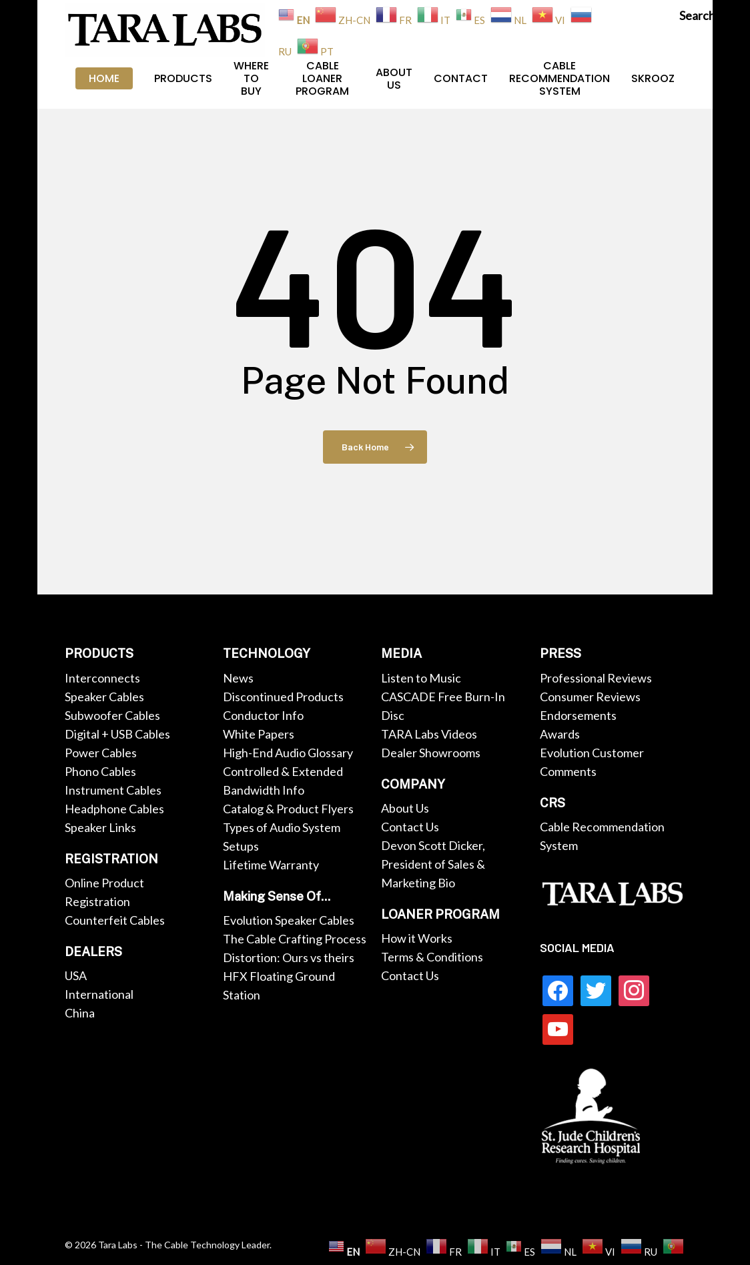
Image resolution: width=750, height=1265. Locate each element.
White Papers (258, 734)
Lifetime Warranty (271, 864)
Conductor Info (263, 715)
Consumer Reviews (590, 696)
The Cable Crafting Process (294, 938)
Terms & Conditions (432, 956)
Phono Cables (100, 771)
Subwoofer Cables (112, 715)
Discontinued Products (283, 696)
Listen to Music (421, 678)
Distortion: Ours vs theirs (288, 957)
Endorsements (578, 715)
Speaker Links (100, 827)
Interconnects (102, 678)
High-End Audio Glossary (288, 752)
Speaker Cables (104, 696)
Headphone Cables (114, 808)
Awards (560, 734)
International (99, 994)
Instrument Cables (113, 790)
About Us (405, 808)
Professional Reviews (596, 678)
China (80, 1012)
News (238, 678)
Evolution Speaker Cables (288, 920)
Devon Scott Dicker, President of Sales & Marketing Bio (433, 864)
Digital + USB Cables (117, 734)
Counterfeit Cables (115, 920)
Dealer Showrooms (430, 752)
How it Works (416, 938)
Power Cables (101, 752)
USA (76, 975)
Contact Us (410, 826)
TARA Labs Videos (429, 734)
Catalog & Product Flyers (288, 808)
